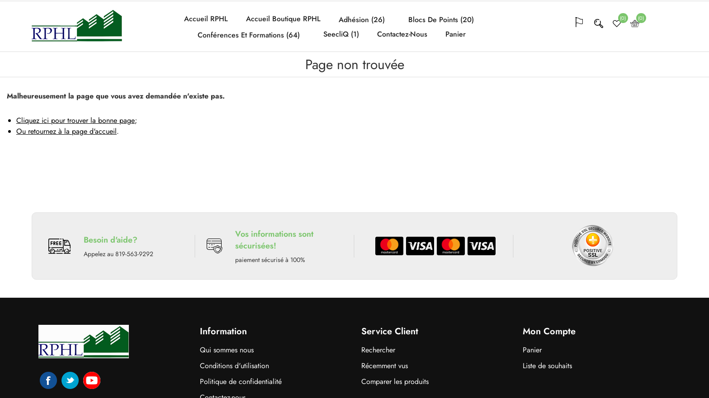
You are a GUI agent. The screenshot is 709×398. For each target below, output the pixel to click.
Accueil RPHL (206, 18)
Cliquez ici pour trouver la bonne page (75, 120)
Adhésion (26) (362, 19)
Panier (455, 34)
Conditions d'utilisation (234, 366)
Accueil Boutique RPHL (283, 18)
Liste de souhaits (547, 366)
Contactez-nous (402, 34)
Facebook (48, 380)
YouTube (91, 380)
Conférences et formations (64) (249, 35)
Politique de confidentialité (241, 381)
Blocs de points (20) (441, 19)
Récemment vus (384, 366)
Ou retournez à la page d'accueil (66, 131)
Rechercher (378, 350)
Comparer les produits (395, 381)
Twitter (70, 380)
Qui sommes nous (227, 350)
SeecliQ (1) (341, 34)
